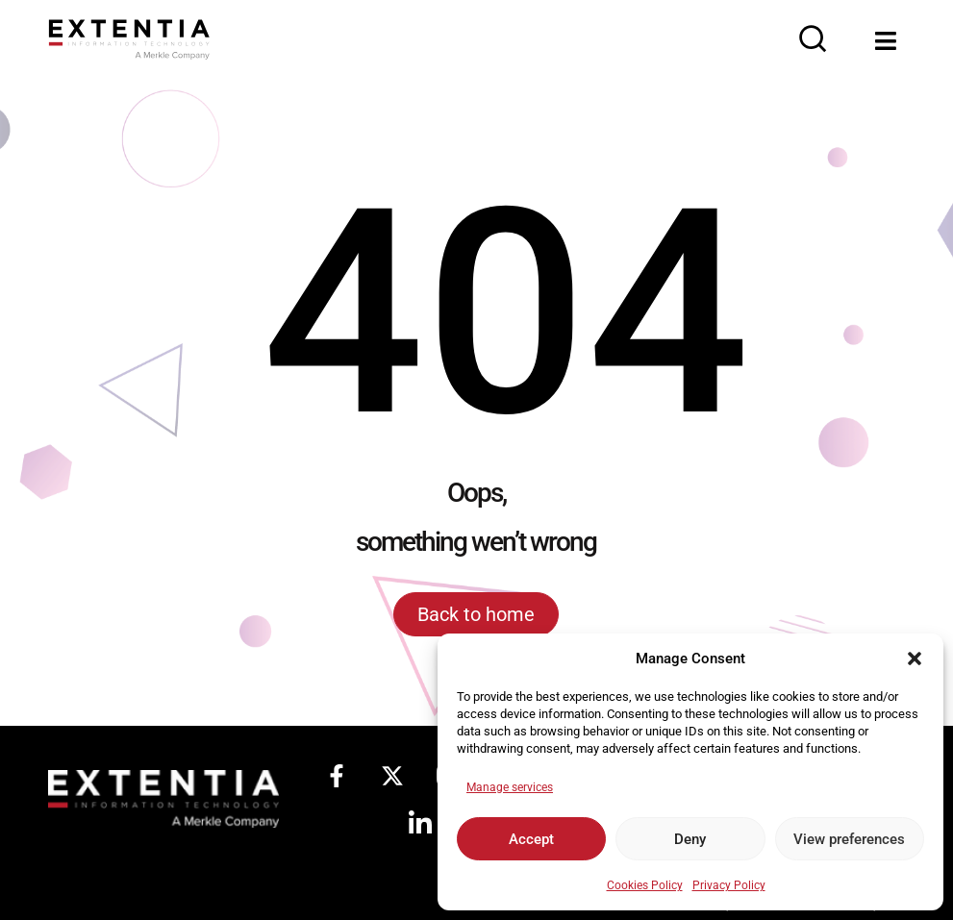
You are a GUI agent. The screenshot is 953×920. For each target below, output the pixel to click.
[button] (914, 658)
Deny (690, 839)
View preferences (849, 839)
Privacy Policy (728, 885)
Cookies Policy (645, 885)
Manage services (509, 787)
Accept (531, 839)
